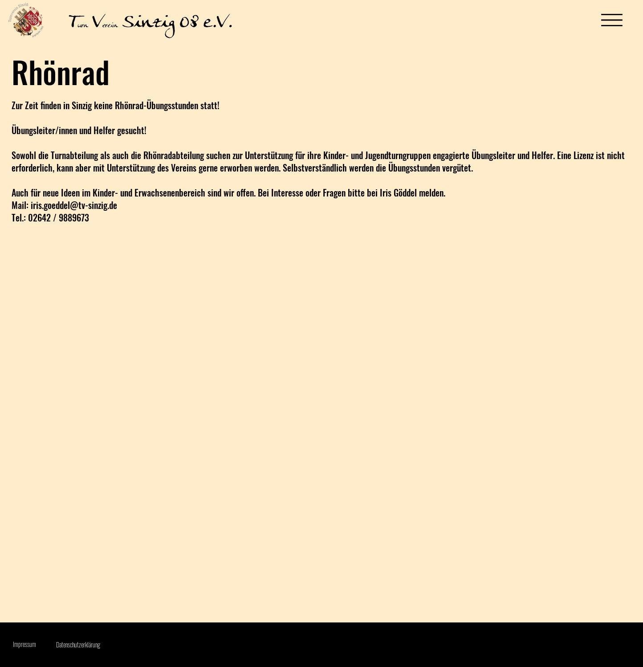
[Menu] (611, 20)
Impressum (24, 644)
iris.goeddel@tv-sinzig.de (74, 205)
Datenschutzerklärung (78, 644)
